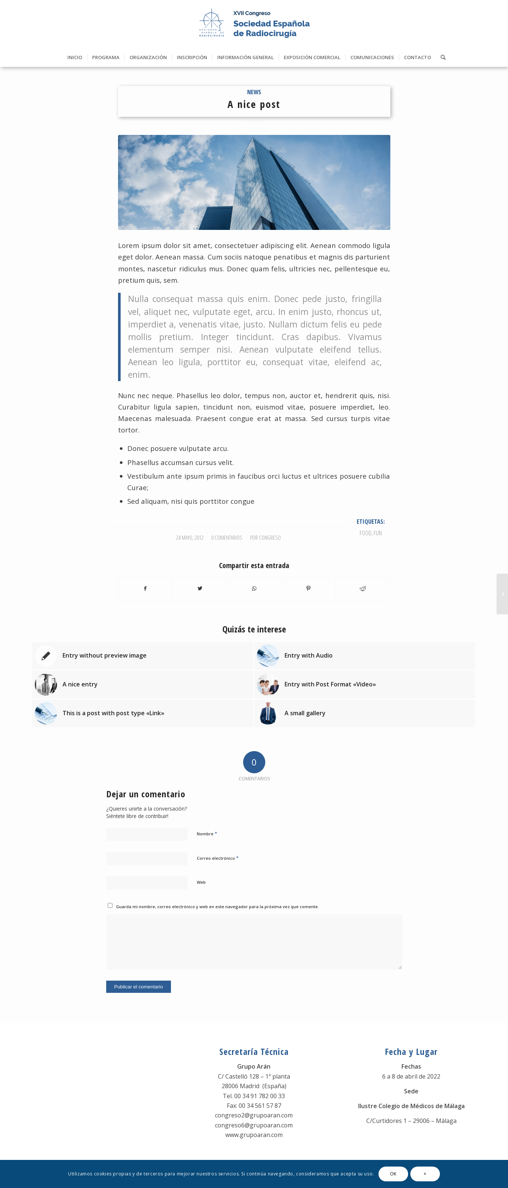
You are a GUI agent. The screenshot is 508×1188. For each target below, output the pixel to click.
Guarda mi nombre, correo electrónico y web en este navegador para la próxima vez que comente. (217, 906)
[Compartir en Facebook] (145, 588)
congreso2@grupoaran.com (254, 1115)
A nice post (254, 104)
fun (378, 533)
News (254, 92)
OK (393, 1174)
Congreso (270, 537)
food (365, 533)
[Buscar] (440, 57)
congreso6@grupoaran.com (254, 1125)
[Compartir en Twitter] (200, 588)
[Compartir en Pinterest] (309, 588)
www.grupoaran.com (254, 1135)
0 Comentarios (226, 537)
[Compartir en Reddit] (363, 588)
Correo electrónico (218, 858)
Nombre (207, 833)
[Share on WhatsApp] (254, 588)
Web (201, 882)
